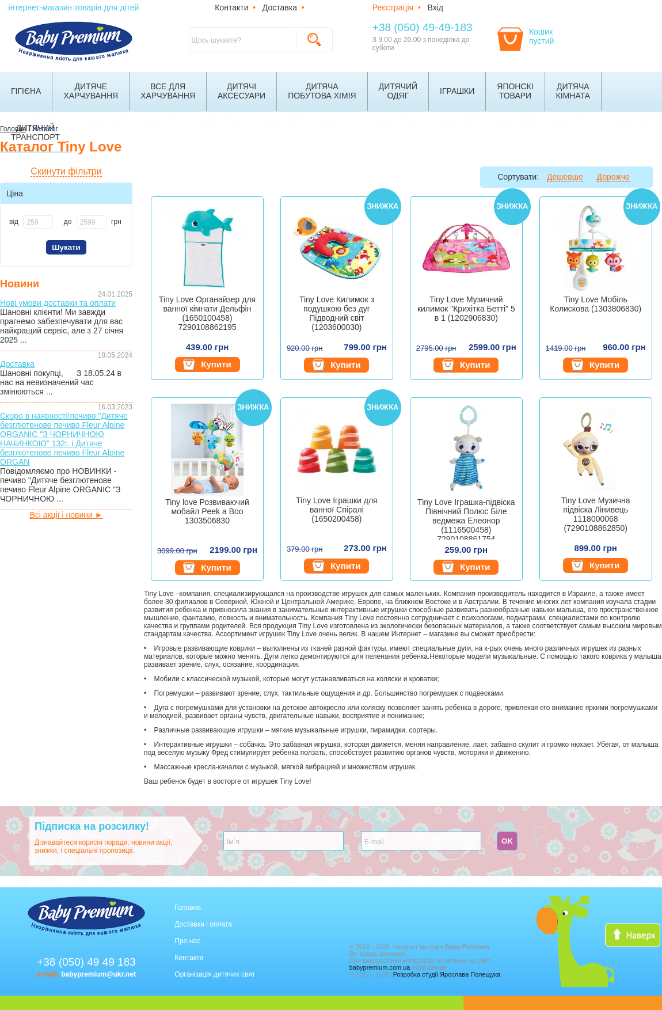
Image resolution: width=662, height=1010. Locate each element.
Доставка (279, 7)
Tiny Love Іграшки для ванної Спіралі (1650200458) (337, 509)
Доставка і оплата (203, 924)
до (68, 222)
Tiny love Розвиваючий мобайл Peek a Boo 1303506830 (207, 511)
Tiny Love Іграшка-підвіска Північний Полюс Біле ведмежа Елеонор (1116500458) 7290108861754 (466, 519)
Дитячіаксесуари (241, 91)
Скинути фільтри (66, 171)
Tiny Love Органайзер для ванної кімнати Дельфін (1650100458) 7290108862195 (207, 313)
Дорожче (613, 176)
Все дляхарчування (167, 91)
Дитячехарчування (90, 91)
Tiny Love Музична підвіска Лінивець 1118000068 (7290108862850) (595, 514)
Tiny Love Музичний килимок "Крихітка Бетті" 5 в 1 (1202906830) (466, 308)
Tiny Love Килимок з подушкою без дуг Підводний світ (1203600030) (336, 313)
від (13, 222)
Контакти (231, 7)
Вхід (435, 7)
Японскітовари (515, 91)
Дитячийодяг (398, 91)
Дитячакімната (573, 91)
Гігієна (26, 91)
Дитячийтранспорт (35, 132)
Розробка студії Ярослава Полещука (447, 974)
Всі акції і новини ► (65, 514)
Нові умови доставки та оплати (58, 302)
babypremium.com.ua (379, 967)
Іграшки (457, 91)
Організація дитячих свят (214, 974)
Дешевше (565, 176)
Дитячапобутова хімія (322, 91)
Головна (187, 907)
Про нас (187, 941)
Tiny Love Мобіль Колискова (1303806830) (595, 304)
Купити (207, 364)
